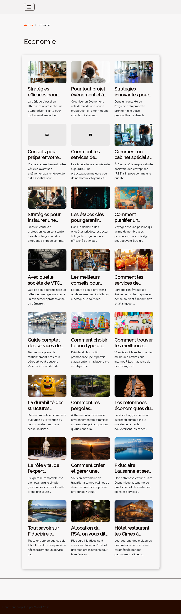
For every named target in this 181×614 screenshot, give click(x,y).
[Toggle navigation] (29, 7)
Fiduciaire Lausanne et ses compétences (132, 471)
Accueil (29, 25)
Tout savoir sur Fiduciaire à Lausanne (43, 533)
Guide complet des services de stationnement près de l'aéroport (47, 348)
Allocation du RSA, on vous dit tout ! (88, 533)
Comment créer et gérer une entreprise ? (88, 471)
